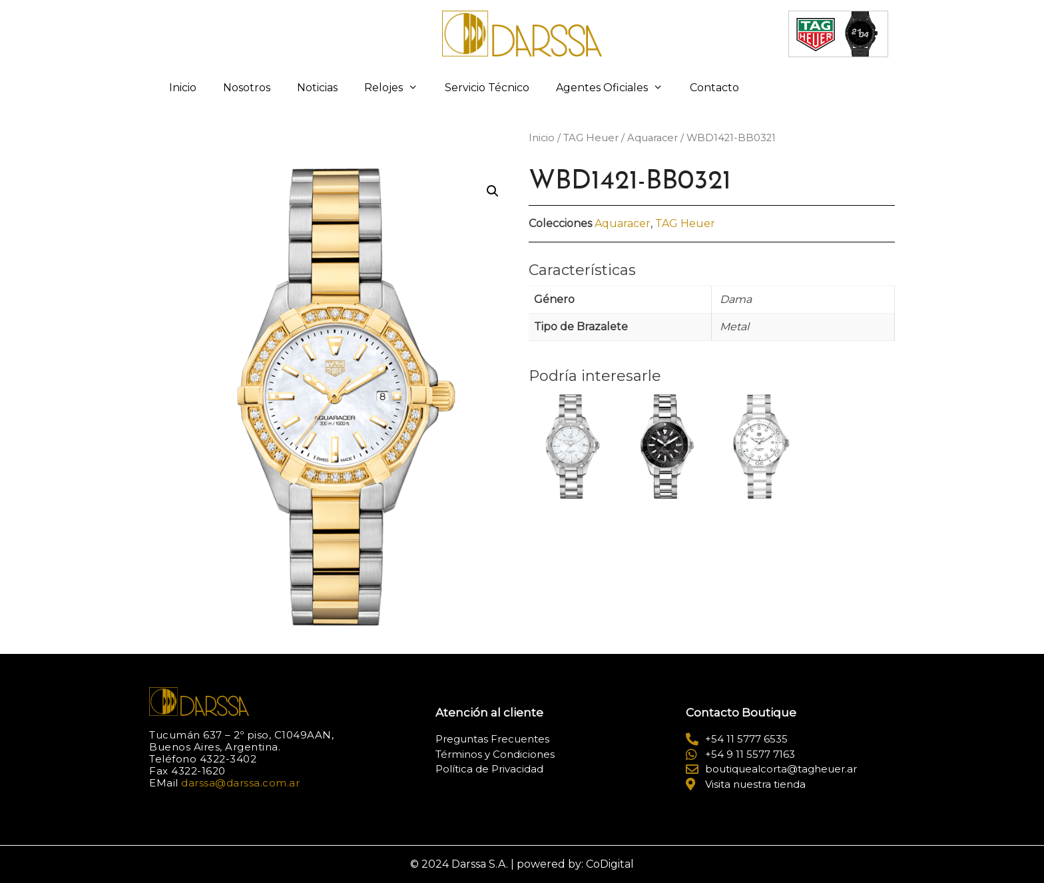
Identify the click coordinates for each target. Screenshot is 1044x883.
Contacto (714, 87)
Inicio (182, 87)
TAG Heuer (591, 138)
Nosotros (246, 87)
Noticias (317, 87)
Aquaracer (652, 138)
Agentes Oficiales (616, 88)
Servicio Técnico (487, 87)
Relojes (397, 88)
